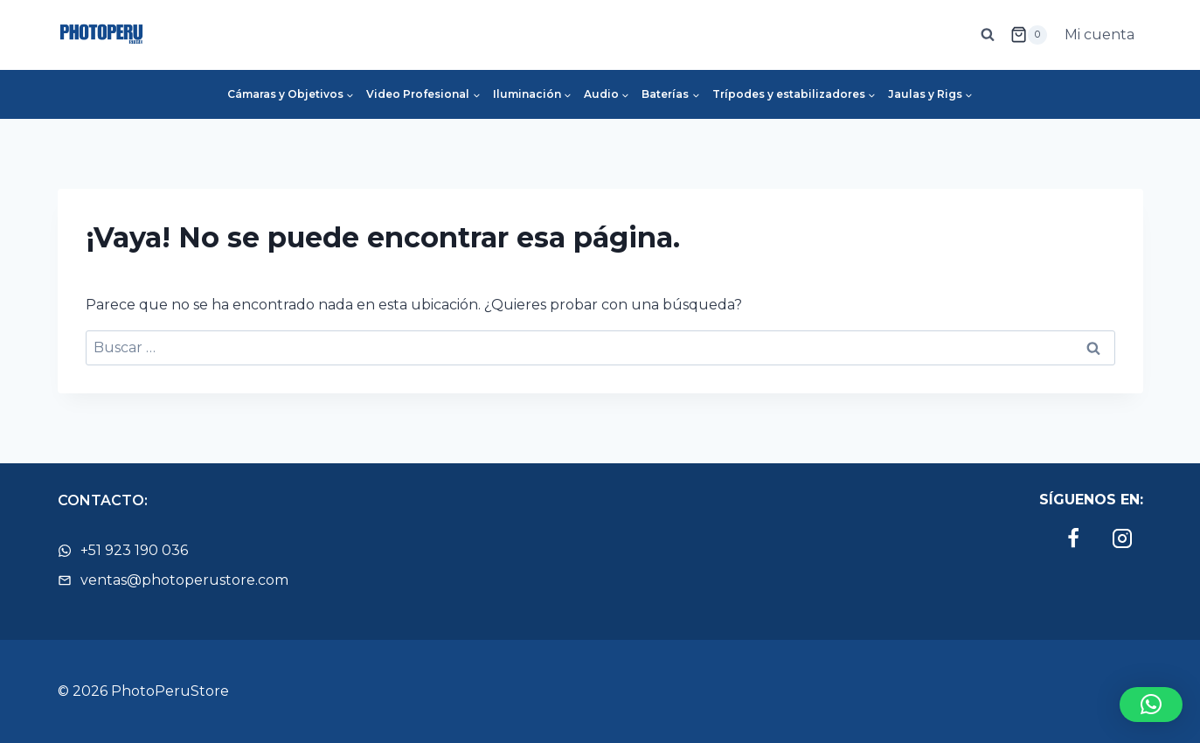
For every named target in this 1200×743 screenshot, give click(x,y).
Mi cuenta (1099, 34)
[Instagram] (1122, 538)
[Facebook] (1073, 538)
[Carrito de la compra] (1028, 35)
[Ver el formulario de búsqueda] (988, 35)
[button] (1151, 704)
